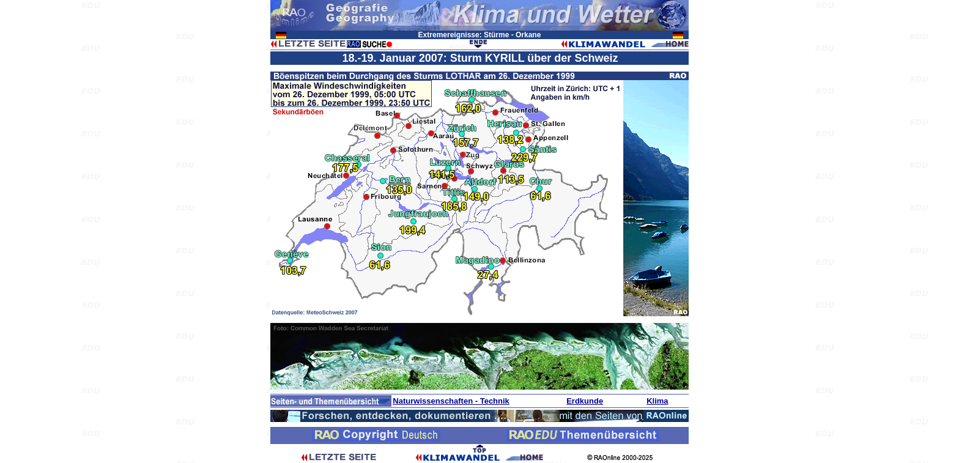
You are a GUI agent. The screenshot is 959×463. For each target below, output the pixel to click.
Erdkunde (584, 401)
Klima (657, 401)
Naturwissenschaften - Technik (451, 401)
